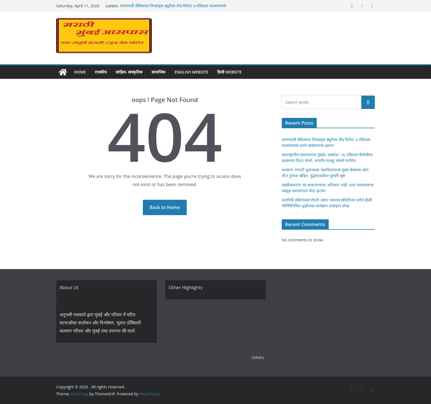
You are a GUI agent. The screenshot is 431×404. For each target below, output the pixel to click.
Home (80, 72)
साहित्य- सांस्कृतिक (129, 72)
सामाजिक (158, 72)
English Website (191, 72)
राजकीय (101, 72)
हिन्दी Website (229, 72)
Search (368, 102)
